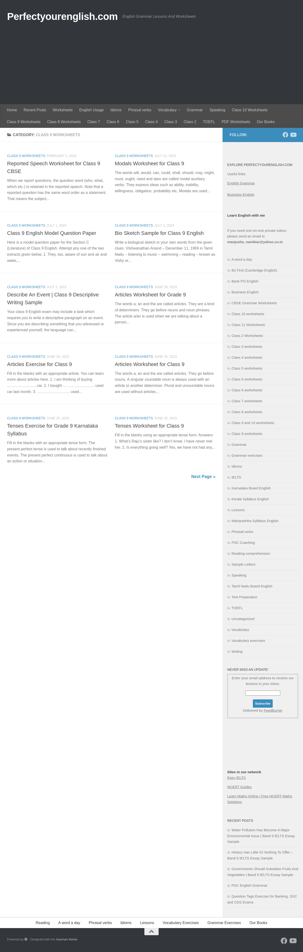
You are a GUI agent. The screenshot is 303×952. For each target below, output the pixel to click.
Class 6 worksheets (247, 379)
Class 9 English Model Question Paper (51, 233)
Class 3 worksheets (247, 346)
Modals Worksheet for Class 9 (149, 163)
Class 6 (113, 122)
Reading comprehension (251, 553)
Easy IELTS (236, 778)
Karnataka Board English (251, 488)
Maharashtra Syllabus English (255, 521)
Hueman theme (66, 939)
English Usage (91, 110)
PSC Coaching (243, 543)
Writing (237, 651)
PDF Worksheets (236, 122)
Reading (43, 923)
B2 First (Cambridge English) (254, 270)
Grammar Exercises (224, 923)
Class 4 (151, 122)
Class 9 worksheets (26, 156)
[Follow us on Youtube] (293, 135)
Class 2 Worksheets (247, 336)
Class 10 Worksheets (250, 110)
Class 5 (132, 122)
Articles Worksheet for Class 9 (149, 364)
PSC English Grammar (249, 885)
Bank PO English (245, 281)
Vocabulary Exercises (181, 923)
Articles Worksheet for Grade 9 (150, 295)
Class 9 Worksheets (23, 122)
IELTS (236, 477)
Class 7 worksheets (247, 401)
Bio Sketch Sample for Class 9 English (159, 233)
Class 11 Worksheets (248, 325)
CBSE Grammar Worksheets (254, 303)
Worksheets (63, 110)
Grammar (195, 110)
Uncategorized (243, 619)
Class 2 (190, 122)
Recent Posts (35, 110)
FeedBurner (273, 710)
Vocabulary (167, 110)
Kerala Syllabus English (250, 499)
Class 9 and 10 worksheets (253, 423)
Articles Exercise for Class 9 (39, 364)
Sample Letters (243, 564)
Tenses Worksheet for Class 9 (149, 426)
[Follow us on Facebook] (285, 135)
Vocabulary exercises (248, 641)
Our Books (266, 122)
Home (12, 110)
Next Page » (203, 476)
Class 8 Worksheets (64, 122)
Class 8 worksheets (247, 412)
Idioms (115, 110)
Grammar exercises (247, 455)
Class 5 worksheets (247, 368)
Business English (240, 194)
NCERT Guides (239, 787)
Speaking (217, 110)
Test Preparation (244, 597)
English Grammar (241, 183)
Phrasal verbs (139, 110)
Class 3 (170, 122)
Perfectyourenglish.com (62, 16)
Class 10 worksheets (248, 314)
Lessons (238, 510)
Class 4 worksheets (247, 357)
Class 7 (93, 122)
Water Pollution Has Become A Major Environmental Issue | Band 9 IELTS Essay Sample (261, 836)
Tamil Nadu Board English (252, 586)
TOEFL (209, 122)
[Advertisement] (151, 69)
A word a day (242, 259)
